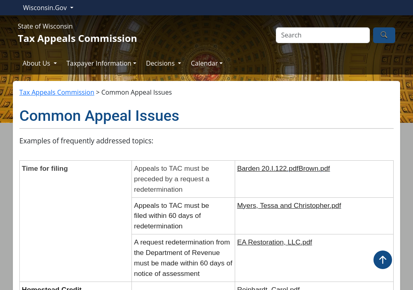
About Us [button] (37, 63)
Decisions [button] (161, 63)
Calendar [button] (204, 63)
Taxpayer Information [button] (99, 63)
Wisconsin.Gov (46, 7)
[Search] (323, 35)
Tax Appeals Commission (56, 92)
